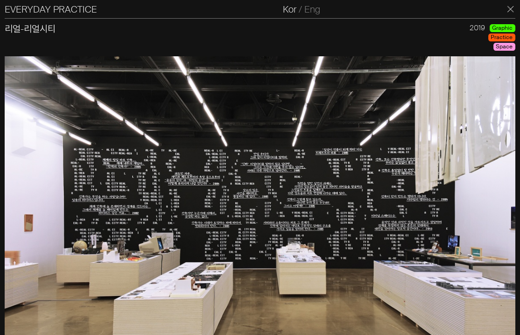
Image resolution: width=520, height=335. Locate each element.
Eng (312, 9)
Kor (289, 9)
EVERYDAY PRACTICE (51, 9)
